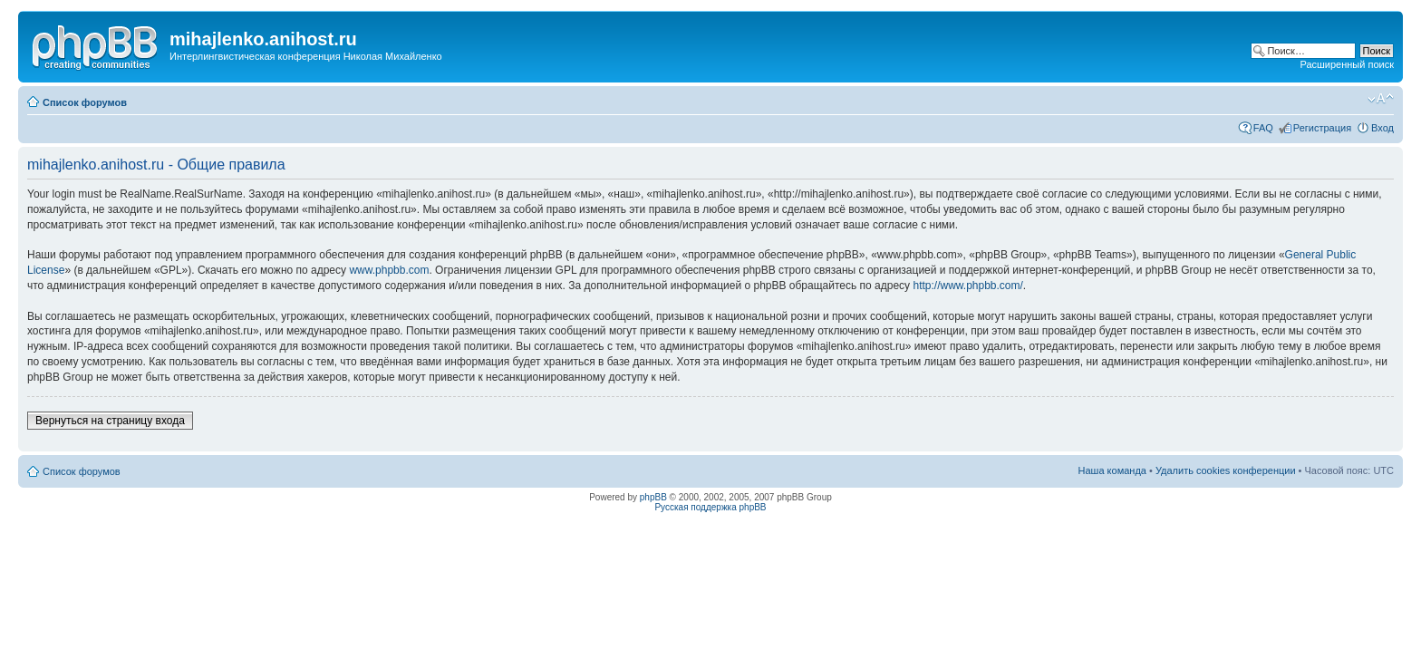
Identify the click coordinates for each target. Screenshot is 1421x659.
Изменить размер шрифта (1381, 99)
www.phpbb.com (389, 270)
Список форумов (85, 102)
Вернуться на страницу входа (110, 420)
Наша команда (1112, 470)
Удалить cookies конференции (1225, 470)
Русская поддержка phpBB (710, 507)
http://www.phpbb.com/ (967, 285)
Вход (1382, 127)
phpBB (653, 497)
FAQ (1263, 127)
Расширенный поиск (1347, 64)
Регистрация (1322, 127)
